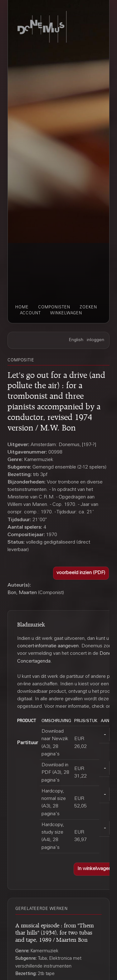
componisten (54, 307)
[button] (81, 573)
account (30, 313)
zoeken (88, 307)
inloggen (95, 340)
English (76, 340)
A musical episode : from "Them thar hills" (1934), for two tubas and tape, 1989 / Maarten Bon (54, 932)
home (22, 307)
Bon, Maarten (22, 592)
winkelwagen (66, 313)
